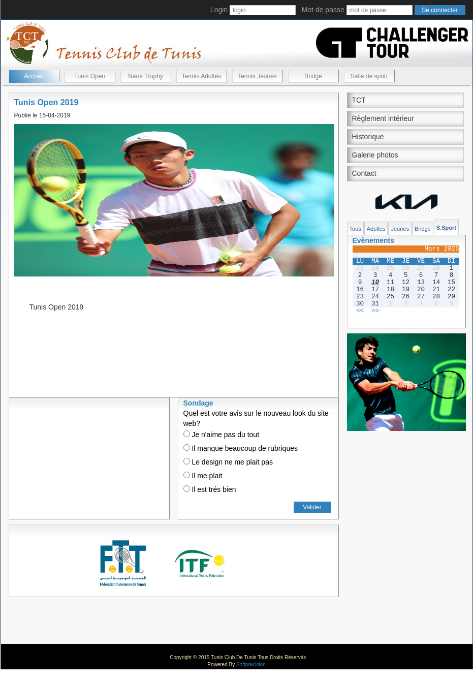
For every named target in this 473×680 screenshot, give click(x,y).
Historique (368, 137)
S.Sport (446, 228)
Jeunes (399, 229)
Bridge (313, 76)
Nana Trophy (145, 76)
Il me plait (203, 476)
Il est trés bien (209, 489)
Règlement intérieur (383, 118)
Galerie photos (375, 155)
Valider (312, 507)
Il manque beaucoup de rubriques (240, 448)
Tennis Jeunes (257, 76)
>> (375, 311)
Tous (355, 229)
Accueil (34, 76)
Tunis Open (90, 76)
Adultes (376, 229)
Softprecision (251, 664)
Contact (364, 173)
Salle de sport (369, 76)
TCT (359, 100)
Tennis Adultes (201, 76)
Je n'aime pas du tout (221, 434)
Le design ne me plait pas (228, 462)
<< (360, 311)
